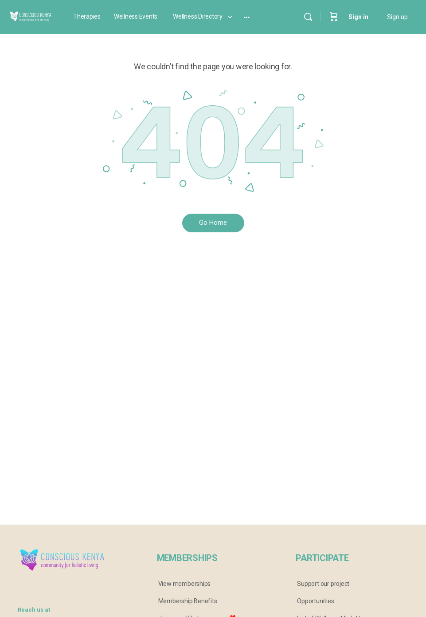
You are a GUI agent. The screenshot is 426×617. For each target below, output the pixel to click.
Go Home (213, 223)
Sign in (358, 16)
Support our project (323, 583)
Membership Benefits (187, 601)
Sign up (397, 16)
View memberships (184, 583)
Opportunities (315, 601)
